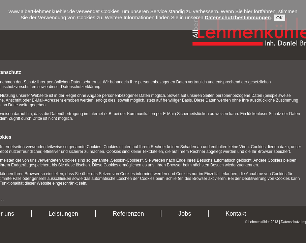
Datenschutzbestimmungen (238, 17)
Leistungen (63, 213)
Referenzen (128, 213)
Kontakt (235, 213)
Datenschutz (290, 222)
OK (279, 17)
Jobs (184, 213)
